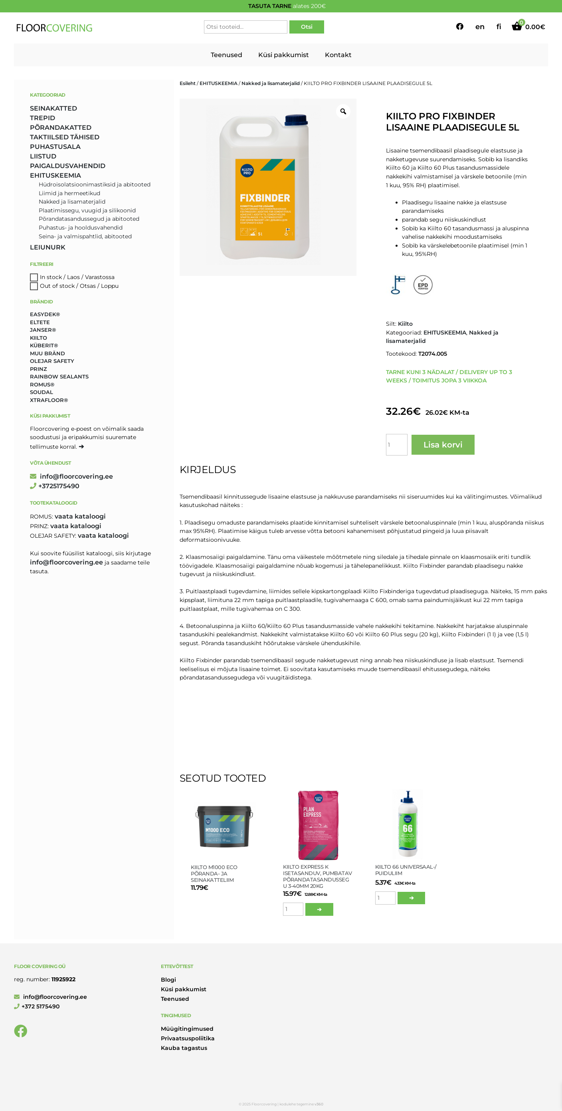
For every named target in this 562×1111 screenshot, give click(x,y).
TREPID (42, 118)
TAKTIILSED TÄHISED (64, 137)
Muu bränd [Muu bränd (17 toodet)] (47, 353)
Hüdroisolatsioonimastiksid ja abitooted (94, 184)
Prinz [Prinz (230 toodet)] (38, 369)
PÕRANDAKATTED (60, 127)
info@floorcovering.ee (71, 476)
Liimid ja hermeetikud (69, 193)
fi (499, 26)
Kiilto (405, 323)
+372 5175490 (36, 1006)
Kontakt (338, 55)
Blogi (168, 979)
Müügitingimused (187, 1028)
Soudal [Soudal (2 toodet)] (41, 392)
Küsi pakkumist (283, 55)
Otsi (307, 26)
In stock (51, 277)
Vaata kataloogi (80, 516)
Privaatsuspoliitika (188, 1038)
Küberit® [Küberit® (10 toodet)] (44, 345)
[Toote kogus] (397, 444)
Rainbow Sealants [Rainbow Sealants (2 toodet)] (59, 376)
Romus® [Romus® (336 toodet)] (42, 384)
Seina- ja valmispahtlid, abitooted (85, 236)
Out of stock (57, 285)
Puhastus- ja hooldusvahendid (81, 227)
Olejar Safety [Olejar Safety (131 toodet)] (52, 361)
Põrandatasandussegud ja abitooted (89, 218)
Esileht (188, 83)
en (480, 26)
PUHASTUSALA (55, 147)
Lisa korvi (443, 445)
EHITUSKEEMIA (218, 83)
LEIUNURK (47, 247)
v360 (319, 1104)
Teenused (226, 55)
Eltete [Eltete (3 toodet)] (40, 322)
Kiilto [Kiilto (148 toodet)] (38, 338)
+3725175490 (54, 486)
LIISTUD (43, 156)
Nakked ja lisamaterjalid (270, 83)
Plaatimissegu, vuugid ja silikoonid (87, 210)
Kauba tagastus (184, 1048)
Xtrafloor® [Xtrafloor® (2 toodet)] (49, 400)
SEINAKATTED (53, 108)
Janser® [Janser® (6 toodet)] (43, 330)
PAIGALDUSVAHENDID (67, 166)
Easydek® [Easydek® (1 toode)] (45, 314)
